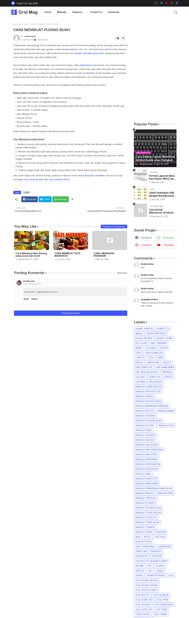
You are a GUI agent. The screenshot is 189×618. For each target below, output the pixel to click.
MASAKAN (161, 532)
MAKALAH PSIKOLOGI (145, 498)
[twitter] (161, 3)
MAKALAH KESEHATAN (146, 469)
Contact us (96, 12)
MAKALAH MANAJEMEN (146, 483)
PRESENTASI (141, 556)
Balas (26, 299)
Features (77, 12)
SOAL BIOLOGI (142, 595)
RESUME (139, 566)
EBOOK (139, 362)
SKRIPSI (139, 575)
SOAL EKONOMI (161, 595)
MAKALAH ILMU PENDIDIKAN (149, 449)
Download (113, 12)
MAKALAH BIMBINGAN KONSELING (152, 406)
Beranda (17, 24)
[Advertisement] (155, 70)
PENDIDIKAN (165, 546)
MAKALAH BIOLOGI (144, 411)
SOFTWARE (162, 609)
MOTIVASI (160, 537)
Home (48, 12)
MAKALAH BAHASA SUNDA (148, 401)
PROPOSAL (157, 556)
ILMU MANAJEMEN (165, 367)
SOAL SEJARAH (142, 604)
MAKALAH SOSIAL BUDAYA (148, 512)
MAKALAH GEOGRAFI (145, 435)
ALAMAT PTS (163, 328)
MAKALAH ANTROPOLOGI (147, 391)
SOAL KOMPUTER (144, 599)
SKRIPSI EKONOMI (155, 575)
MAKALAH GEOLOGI (144, 440)
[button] (176, 12)
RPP (150, 566)
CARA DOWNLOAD (154, 352)
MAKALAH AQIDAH (144, 396)
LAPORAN (140, 382)
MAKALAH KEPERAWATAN (147, 464)
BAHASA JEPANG (164, 338)
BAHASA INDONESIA (156, 333)
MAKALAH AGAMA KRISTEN (148, 386)
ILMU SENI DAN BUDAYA (147, 372)
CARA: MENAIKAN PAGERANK (104, 254)
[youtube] (166, 3)
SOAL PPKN (162, 599)
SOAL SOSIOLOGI (143, 609)
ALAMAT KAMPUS (144, 328)
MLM (137, 537)
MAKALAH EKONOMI (145, 415)
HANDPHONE (152, 362)
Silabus (160, 570)
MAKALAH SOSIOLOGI (145, 517)
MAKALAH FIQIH (166, 425)
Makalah (61, 12)
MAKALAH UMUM (143, 532)
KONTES (168, 377)
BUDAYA (164, 348)
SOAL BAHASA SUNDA (146, 590)
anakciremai (86, 65)
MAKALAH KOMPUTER (146, 478)
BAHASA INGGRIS (143, 338)
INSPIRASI (167, 372)
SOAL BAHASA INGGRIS (146, 580)
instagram (146, 244)
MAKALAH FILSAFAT (145, 425)
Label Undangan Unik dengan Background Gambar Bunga (161, 194)
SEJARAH (160, 566)
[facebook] (156, 3)
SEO (151, 570)
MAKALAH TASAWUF (145, 527)
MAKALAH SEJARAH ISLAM (148, 507)
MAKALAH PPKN (165, 493)
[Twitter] (45, 199)
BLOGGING (151, 348)
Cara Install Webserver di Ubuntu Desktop (162, 211)
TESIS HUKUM (142, 614)
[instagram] (172, 3)
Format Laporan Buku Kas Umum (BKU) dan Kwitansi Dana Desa (162, 177)
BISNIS (138, 348)
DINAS (161, 357)
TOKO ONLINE (160, 614)
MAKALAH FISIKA (143, 430)
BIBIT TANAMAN (158, 343)
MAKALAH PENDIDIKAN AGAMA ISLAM (153, 488)
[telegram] (177, 3)
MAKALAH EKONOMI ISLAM (148, 420)
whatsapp (168, 237)
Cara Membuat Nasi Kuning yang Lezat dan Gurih (31, 254)
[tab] (48, 12)
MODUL (147, 537)
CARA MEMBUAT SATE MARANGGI (67, 254)
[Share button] (72, 199)
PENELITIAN (141, 551)
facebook (146, 237)
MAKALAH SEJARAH (145, 503)
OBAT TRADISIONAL (145, 546)
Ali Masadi (29, 281)
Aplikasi (139, 333)
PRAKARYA (156, 551)
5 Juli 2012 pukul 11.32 (32, 284)
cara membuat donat (59, 179)
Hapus (34, 299)
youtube (168, 244)
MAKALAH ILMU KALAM (146, 445)
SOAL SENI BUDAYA (163, 604)
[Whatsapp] (60, 199)
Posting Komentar (71, 313)
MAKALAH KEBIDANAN (146, 459)
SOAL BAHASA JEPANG (146, 585)
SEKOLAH (140, 570)
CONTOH (140, 357)
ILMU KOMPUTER (143, 367)
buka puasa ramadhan (94, 175)
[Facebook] (29, 199)
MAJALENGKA (155, 382)
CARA (25, 24)
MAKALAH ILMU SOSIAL (146, 454)
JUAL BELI (140, 377)
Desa (151, 357)
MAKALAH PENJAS (144, 493)
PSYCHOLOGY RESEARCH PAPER (151, 561)
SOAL (171, 575)
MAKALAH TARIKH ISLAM (147, 522)
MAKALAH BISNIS (166, 411)
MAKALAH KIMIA (143, 474)
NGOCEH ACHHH (143, 541)
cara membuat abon (34, 179)
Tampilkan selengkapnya (114, 226)
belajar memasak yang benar (89, 53)
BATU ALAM (141, 343)
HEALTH (167, 362)
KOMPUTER (154, 377)
